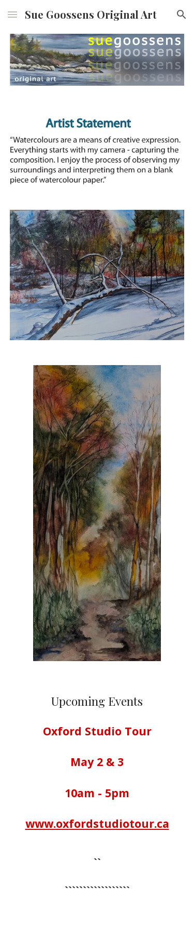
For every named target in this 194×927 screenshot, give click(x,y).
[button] (12, 14)
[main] (97, 800)
